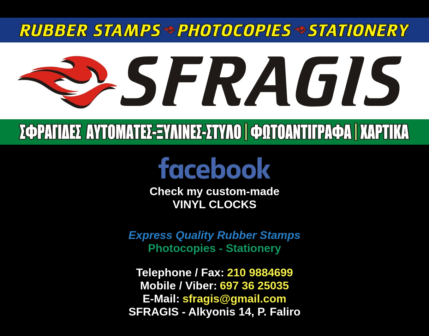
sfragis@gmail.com (234, 298)
